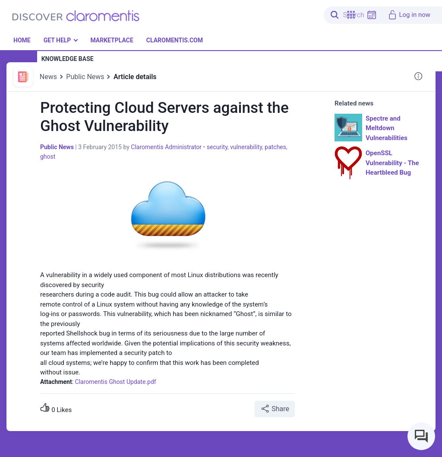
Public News (85, 77)
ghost (47, 156)
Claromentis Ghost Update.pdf (115, 381)
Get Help (57, 40)
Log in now (409, 14)
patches (275, 147)
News (48, 77)
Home (22, 40)
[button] (351, 14)
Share (274, 408)
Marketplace (111, 40)
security (217, 147)
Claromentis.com (174, 40)
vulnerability (246, 147)
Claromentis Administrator (166, 147)
